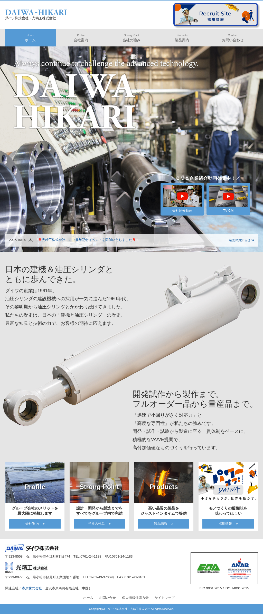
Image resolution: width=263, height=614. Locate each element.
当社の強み (131, 38)
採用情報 (225, 523)
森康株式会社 (32, 588)
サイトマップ (165, 598)
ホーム (30, 38)
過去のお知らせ (241, 240)
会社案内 (81, 38)
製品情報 (160, 523)
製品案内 (182, 38)
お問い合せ (107, 598)
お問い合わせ (232, 38)
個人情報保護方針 (135, 598)
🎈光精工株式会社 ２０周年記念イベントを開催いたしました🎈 (87, 240)
